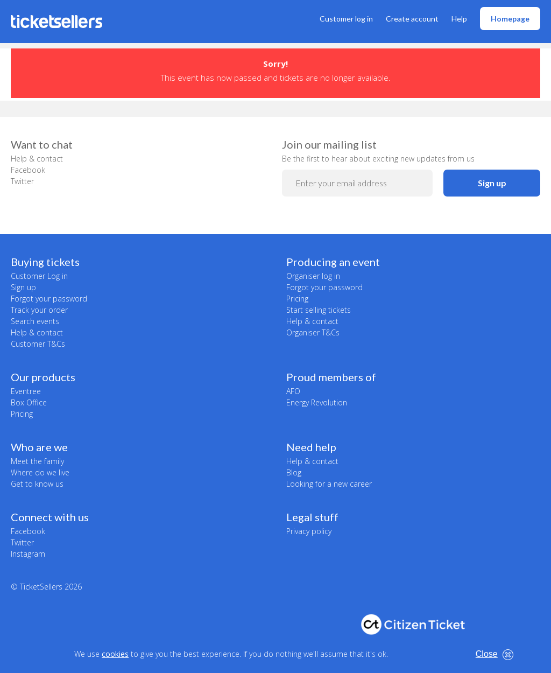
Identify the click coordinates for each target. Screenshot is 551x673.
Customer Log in (39, 276)
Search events (35, 321)
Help (459, 18)
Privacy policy (308, 531)
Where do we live (40, 472)
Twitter (22, 181)
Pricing (297, 298)
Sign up (492, 183)
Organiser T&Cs (313, 332)
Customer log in (346, 18)
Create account (412, 18)
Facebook (28, 170)
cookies (115, 654)
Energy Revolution (316, 402)
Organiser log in (313, 276)
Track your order (39, 310)
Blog (293, 472)
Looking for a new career (329, 484)
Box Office (29, 402)
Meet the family (37, 461)
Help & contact (37, 158)
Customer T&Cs (38, 344)
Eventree (26, 391)
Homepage (510, 18)
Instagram (28, 554)
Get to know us (37, 484)
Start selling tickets (318, 310)
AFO (293, 391)
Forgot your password (49, 298)
